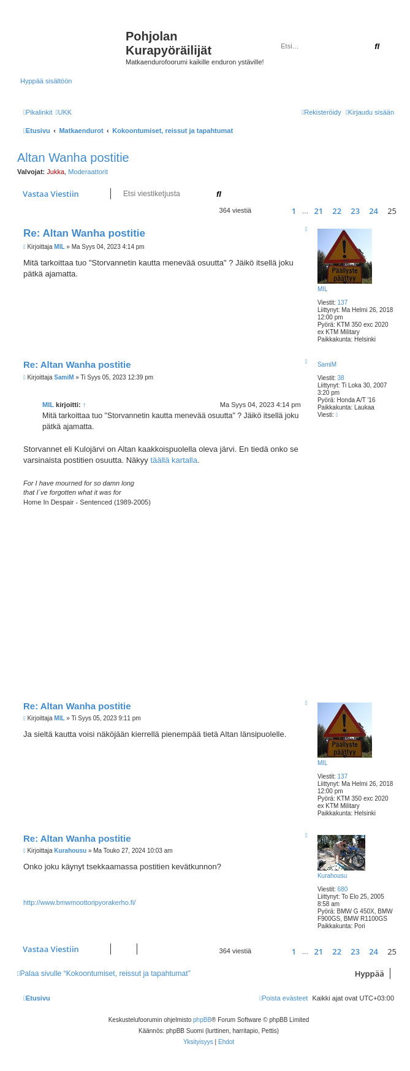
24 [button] (373, 210)
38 (341, 378)
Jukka (55, 171)
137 (343, 302)
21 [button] (318, 210)
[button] (265, 210)
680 (343, 889)
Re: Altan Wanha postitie (84, 233)
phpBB (202, 1019)
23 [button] (355, 210)
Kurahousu (332, 875)
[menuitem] (63, 112)
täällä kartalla (173, 460)
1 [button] (294, 210)
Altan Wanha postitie (73, 157)
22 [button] (336, 210)
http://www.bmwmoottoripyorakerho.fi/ (79, 902)
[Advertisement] (216, 599)
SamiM (326, 364)
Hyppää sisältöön (46, 81)
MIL (322, 289)
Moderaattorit (88, 171)
